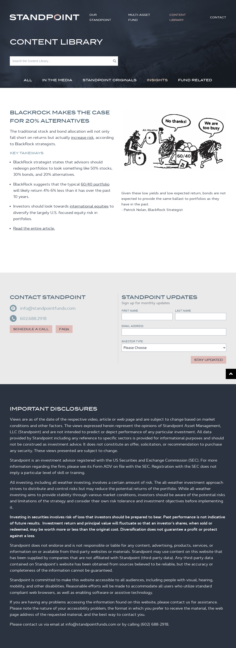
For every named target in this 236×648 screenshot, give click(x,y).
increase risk (82, 137)
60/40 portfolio (95, 184)
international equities (89, 206)
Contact (218, 17)
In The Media (57, 80)
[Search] (61, 61)
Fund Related (195, 80)
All (28, 80)
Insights (157, 80)
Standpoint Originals (110, 80)
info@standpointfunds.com (43, 308)
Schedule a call (31, 329)
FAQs (64, 329)
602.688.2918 (28, 318)
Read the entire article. (34, 228)
